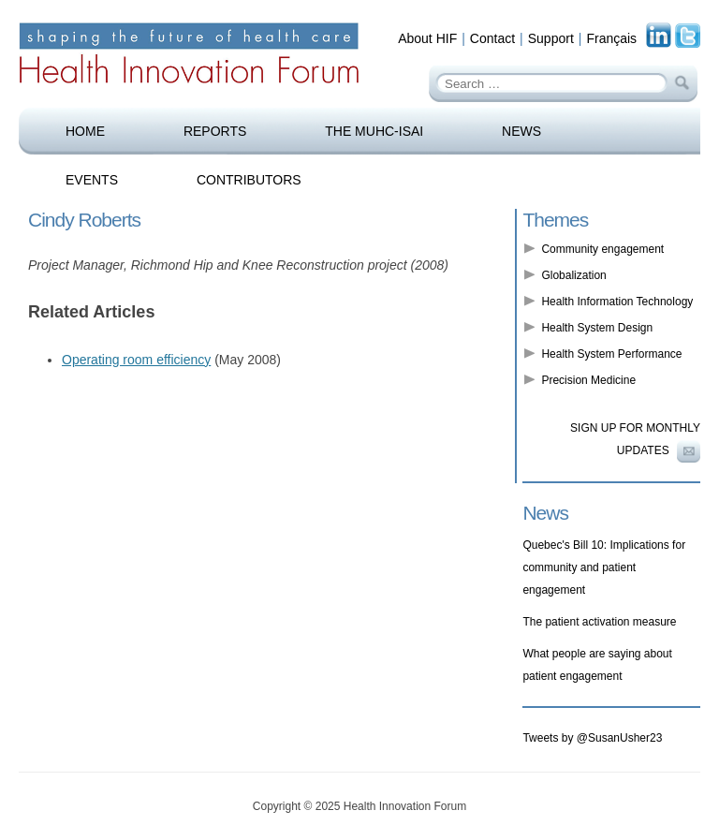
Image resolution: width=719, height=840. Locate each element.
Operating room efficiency (136, 359)
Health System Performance (611, 354)
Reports (214, 131)
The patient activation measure (599, 621)
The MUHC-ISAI (374, 131)
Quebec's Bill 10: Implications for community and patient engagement (603, 567)
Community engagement (602, 249)
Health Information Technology (617, 301)
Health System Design (597, 327)
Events (92, 179)
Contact (492, 38)
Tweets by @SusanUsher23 (592, 737)
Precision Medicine (588, 380)
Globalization (573, 275)
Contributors (249, 179)
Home (85, 131)
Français (611, 38)
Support (551, 38)
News (521, 131)
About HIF (427, 38)
